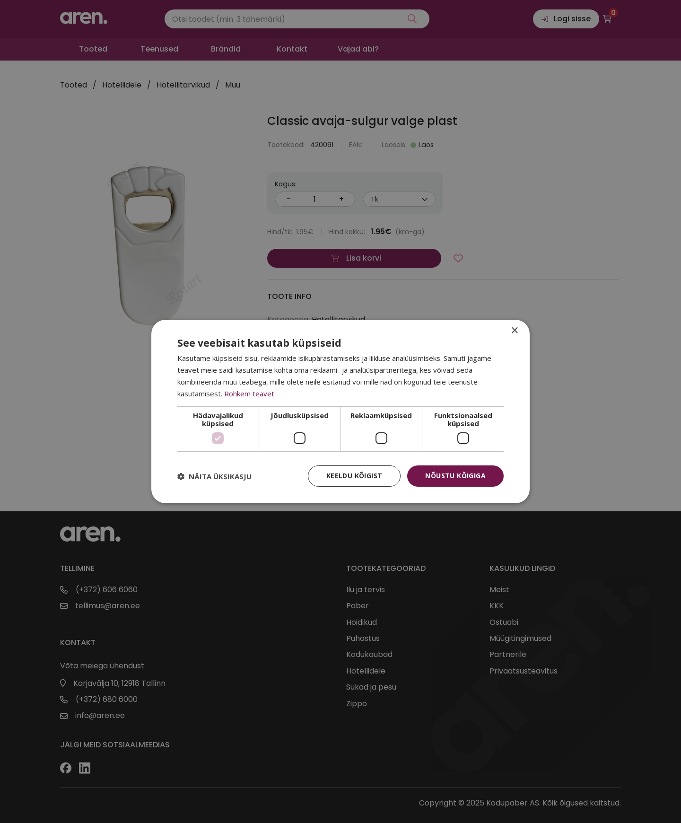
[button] (214, 476)
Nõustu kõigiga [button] (455, 475)
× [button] (514, 330)
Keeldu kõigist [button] (354, 475)
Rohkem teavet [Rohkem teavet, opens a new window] (249, 393)
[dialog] (340, 411)
